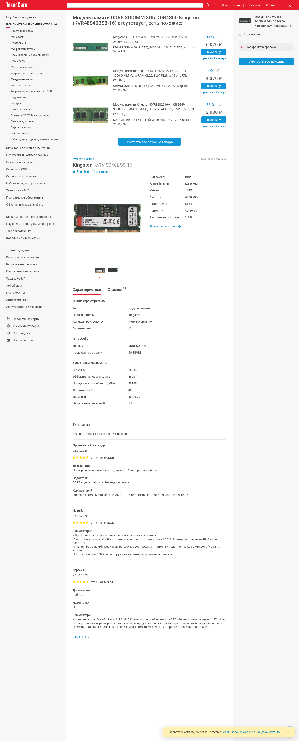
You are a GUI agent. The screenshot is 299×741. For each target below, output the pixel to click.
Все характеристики (165, 226)
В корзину (214, 52)
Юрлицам (253, 5)
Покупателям (231, 5)
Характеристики (87, 289)
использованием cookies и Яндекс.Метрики (251, 732)
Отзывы (117, 289)
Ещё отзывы (81, 637)
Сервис (271, 5)
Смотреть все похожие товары (149, 142)
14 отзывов (90, 171)
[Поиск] (207, 5)
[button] (105, 218)
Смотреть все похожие (267, 61)
